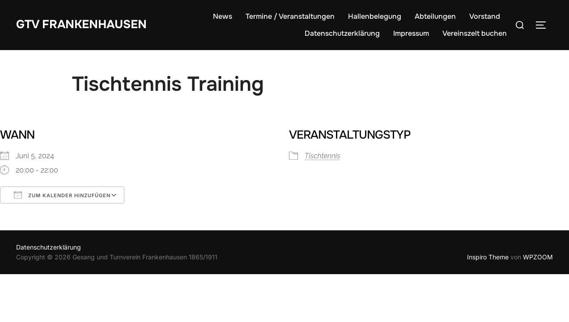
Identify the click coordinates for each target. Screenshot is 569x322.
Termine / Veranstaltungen (290, 16)
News (222, 16)
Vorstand (484, 16)
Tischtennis (322, 156)
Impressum (411, 33)
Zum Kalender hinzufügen (62, 195)
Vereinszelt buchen (474, 33)
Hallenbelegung (374, 16)
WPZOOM (538, 257)
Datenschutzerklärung (342, 33)
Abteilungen (435, 16)
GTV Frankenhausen (81, 24)
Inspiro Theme (488, 257)
